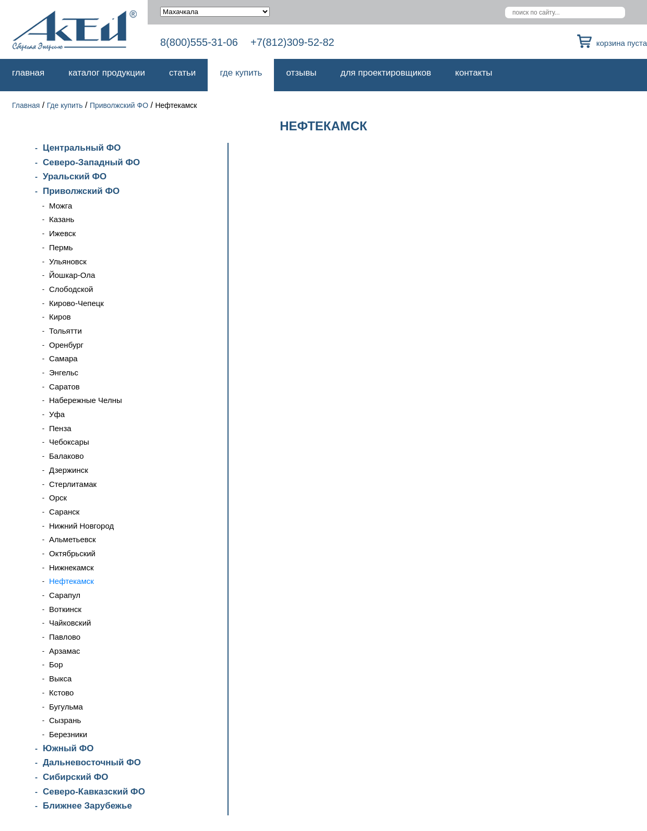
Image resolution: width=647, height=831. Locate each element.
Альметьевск (72, 539)
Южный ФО (68, 748)
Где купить (241, 73)
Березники (68, 734)
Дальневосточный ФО (92, 762)
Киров (60, 316)
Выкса (60, 678)
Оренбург (66, 344)
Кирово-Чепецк (76, 303)
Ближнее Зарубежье (87, 806)
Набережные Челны (85, 400)
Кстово (61, 692)
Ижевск (62, 233)
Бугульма (66, 706)
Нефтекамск (71, 581)
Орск (58, 497)
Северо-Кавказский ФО (94, 792)
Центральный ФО (82, 148)
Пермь (61, 247)
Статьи (182, 73)
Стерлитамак (73, 484)
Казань (61, 219)
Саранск (64, 511)
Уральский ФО (74, 176)
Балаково (66, 455)
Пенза (60, 428)
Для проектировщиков (386, 73)
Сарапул (64, 595)
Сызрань (65, 720)
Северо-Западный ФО (91, 162)
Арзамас (64, 650)
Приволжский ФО (119, 105)
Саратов (64, 386)
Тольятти (65, 330)
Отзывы (301, 73)
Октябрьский (72, 553)
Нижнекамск (71, 567)
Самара (63, 358)
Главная (28, 73)
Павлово (64, 636)
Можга (60, 205)
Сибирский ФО (75, 777)
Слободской (71, 289)
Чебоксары (69, 441)
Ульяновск (68, 261)
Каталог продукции (106, 73)
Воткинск (65, 609)
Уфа (57, 414)
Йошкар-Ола (72, 275)
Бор (56, 664)
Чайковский (70, 622)
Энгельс (63, 372)
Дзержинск (68, 470)
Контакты (473, 73)
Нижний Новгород (81, 525)
